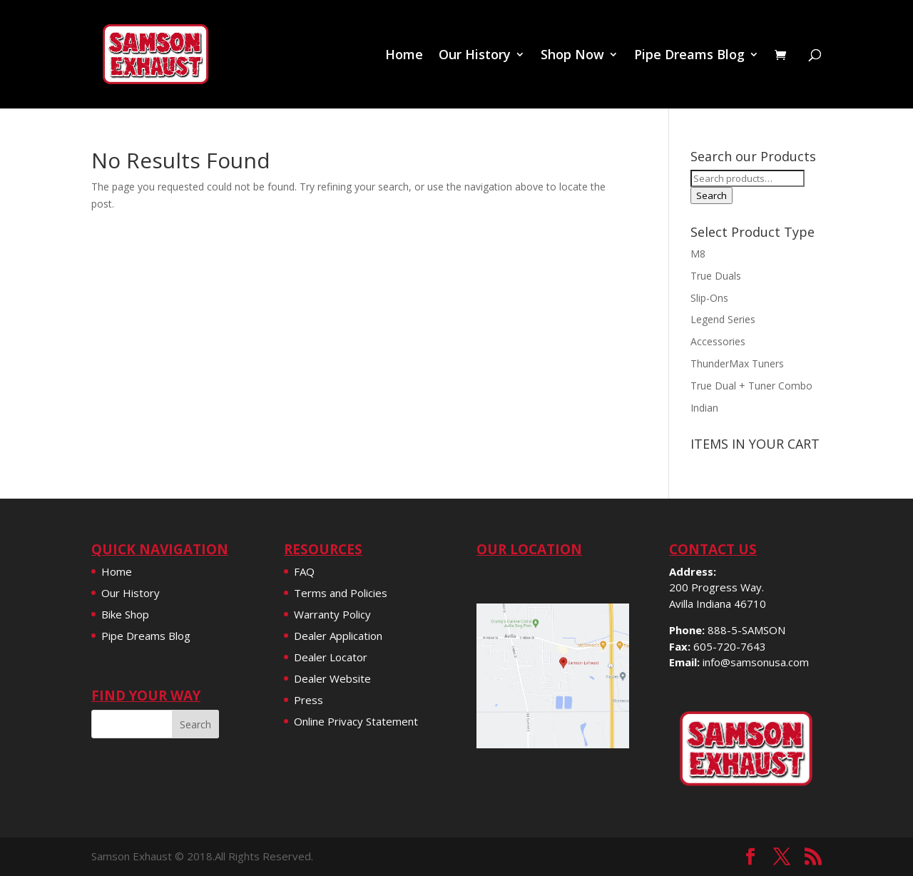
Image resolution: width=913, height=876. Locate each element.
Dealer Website (332, 678)
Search (711, 195)
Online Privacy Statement (356, 721)
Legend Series (722, 319)
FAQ (304, 571)
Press (308, 700)
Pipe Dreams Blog (689, 56)
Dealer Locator (330, 657)
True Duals (715, 275)
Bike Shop (125, 614)
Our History (475, 56)
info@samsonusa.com (756, 662)
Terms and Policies (340, 593)
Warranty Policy (332, 614)
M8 (697, 253)
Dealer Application (338, 635)
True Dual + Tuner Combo (751, 385)
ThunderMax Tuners (737, 363)
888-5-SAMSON (746, 630)
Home (404, 56)
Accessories (717, 341)
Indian (704, 407)
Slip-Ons (709, 298)
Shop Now (572, 56)
